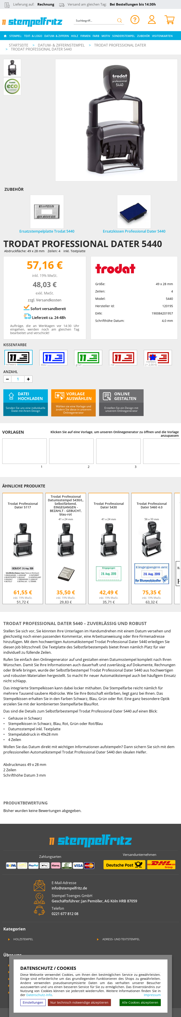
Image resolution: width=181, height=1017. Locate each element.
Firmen (85, 36)
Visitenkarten (162, 36)
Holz (74, 36)
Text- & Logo (33, 36)
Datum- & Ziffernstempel (61, 45)
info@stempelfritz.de (69, 888)
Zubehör (143, 36)
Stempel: (15, 36)
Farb (96, 36)
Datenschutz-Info (39, 995)
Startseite (18, 45)
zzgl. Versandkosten (44, 300)
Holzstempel (20, 939)
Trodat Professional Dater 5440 (41, 49)
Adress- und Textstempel (118, 939)
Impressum (152, 995)
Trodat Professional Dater (120, 45)
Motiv (106, 36)
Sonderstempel (123, 36)
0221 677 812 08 (65, 913)
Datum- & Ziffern (56, 36)
